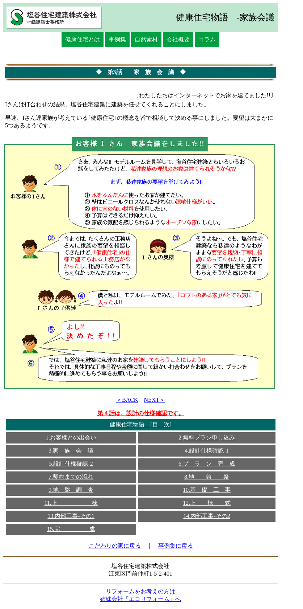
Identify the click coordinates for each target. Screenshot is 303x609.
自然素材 (146, 39)
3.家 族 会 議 (71, 450)
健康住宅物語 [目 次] (141, 424)
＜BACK (127, 400)
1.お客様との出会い (71, 437)
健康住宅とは (82, 39)
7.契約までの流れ (71, 477)
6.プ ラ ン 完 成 (206, 464)
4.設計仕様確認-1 (206, 450)
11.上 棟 (70, 503)
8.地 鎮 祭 (206, 477)
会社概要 (178, 39)
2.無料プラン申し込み (206, 437)
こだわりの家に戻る (115, 546)
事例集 (117, 39)
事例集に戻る (175, 546)
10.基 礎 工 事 (207, 490)
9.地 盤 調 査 (71, 490)
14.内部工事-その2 (206, 516)
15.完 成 (71, 529)
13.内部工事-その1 (70, 516)
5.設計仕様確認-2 (71, 464)
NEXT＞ (154, 400)
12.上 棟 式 (207, 503)
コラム (207, 39)
